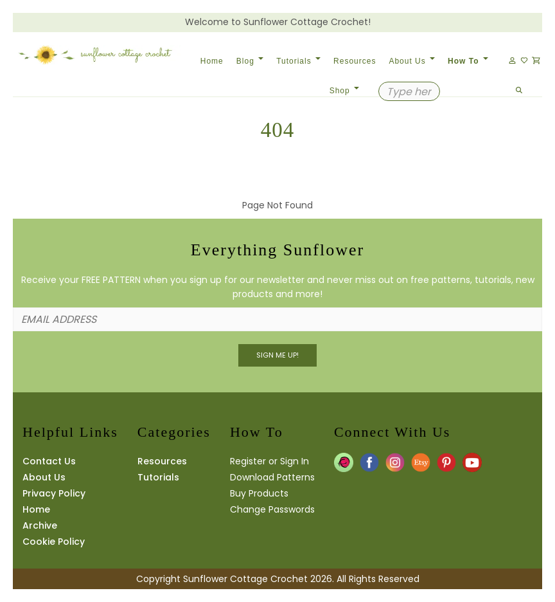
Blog (249, 61)
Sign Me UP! (277, 355)
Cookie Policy (53, 541)
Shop (344, 90)
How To (468, 61)
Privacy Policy (53, 493)
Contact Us (49, 461)
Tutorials (298, 61)
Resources (354, 61)
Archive (39, 525)
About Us (412, 61)
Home (212, 61)
